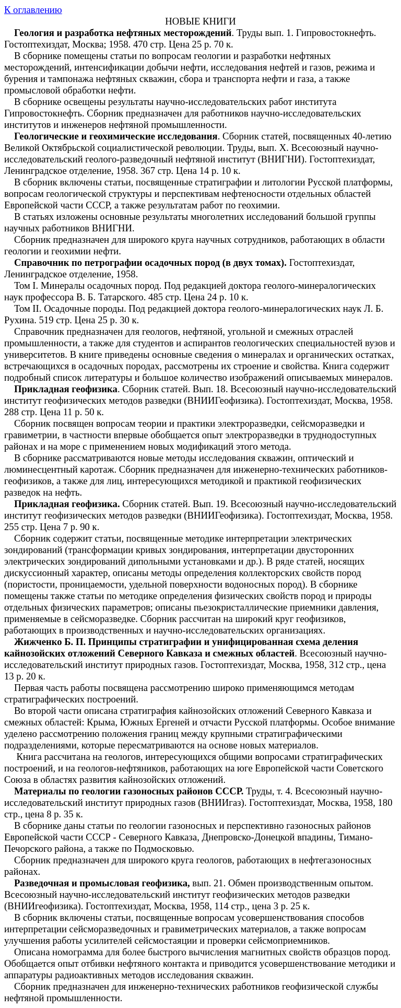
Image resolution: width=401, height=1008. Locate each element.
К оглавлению (33, 9)
